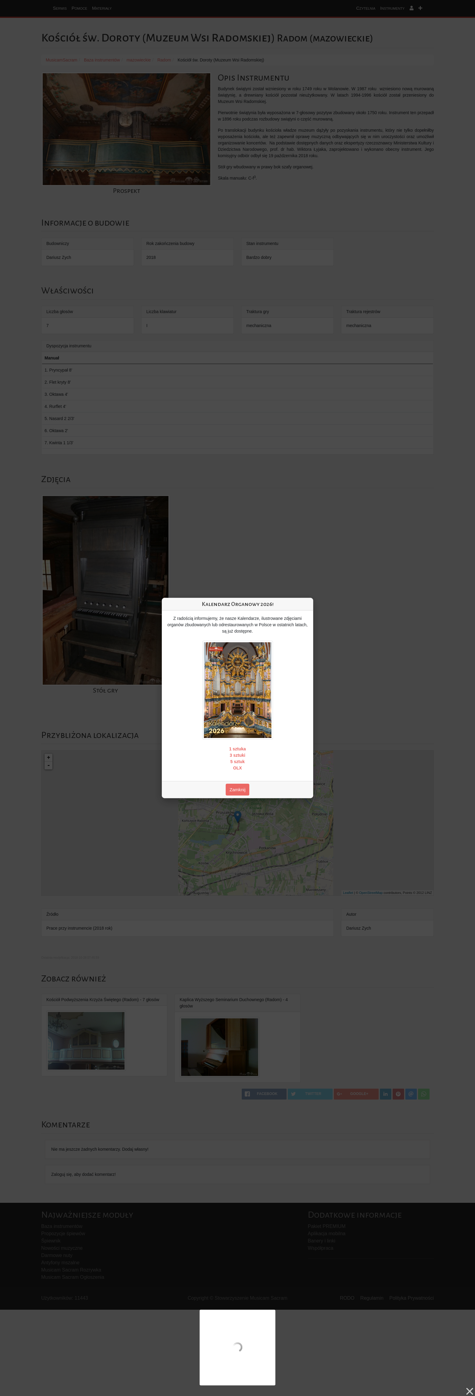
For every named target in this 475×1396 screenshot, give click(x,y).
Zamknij (238, 789)
